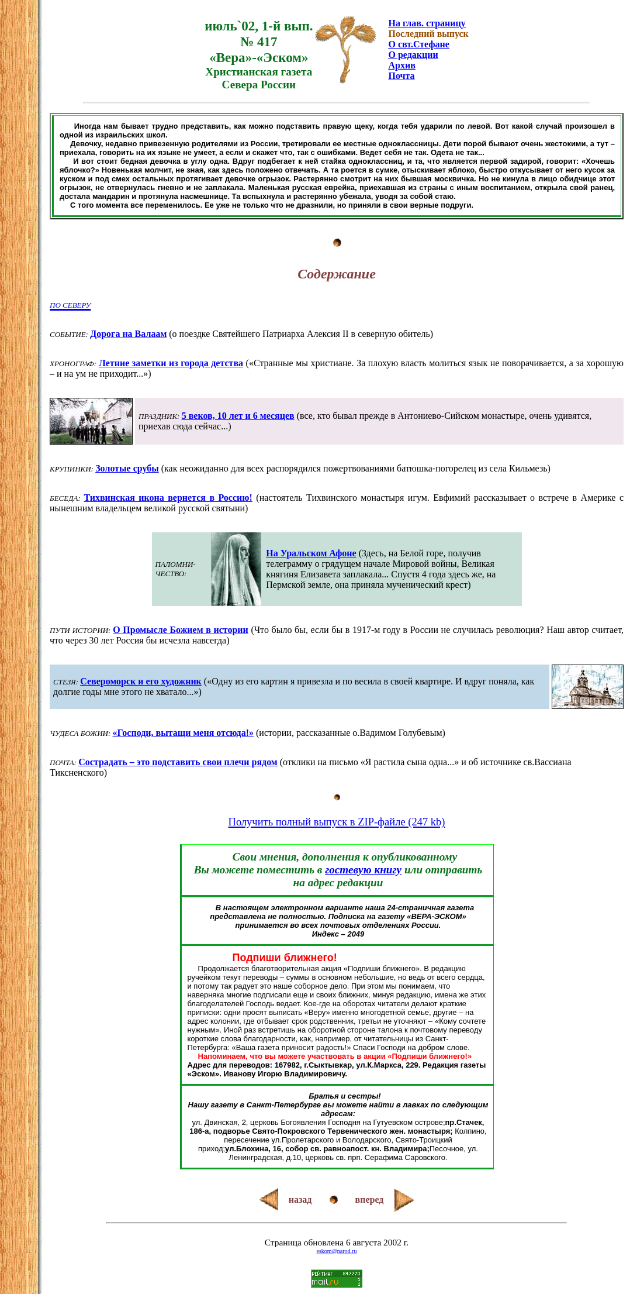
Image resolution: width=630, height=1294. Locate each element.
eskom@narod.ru (337, 1251)
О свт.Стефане (418, 44)
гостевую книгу (363, 869)
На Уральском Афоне (311, 553)
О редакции (413, 55)
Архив (401, 65)
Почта (401, 76)
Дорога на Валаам (128, 334)
